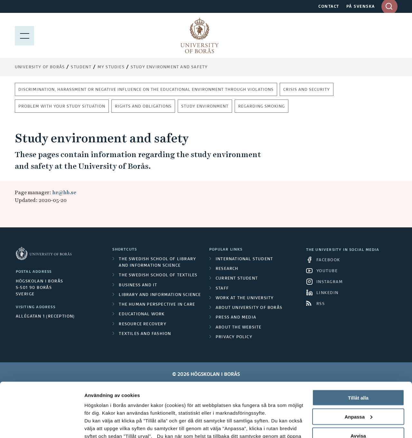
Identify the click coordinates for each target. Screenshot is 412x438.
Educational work (141, 314)
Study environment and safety (169, 67)
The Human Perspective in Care (157, 304)
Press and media (236, 317)
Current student (237, 278)
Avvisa (358, 384)
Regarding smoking (261, 106)
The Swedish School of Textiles (158, 275)
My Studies (111, 67)
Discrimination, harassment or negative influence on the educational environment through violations (146, 90)
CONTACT (328, 7)
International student (244, 259)
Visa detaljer (98, 425)
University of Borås (40, 67)
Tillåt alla (358, 346)
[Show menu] (24, 35)
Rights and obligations (143, 106)
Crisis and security (306, 90)
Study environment (205, 106)
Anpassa (358, 365)
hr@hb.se (64, 192)
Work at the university (245, 298)
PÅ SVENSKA (360, 7)
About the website (238, 327)
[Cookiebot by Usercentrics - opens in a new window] (42, 425)
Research (227, 269)
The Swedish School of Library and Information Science (157, 262)
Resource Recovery (142, 324)
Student (81, 67)
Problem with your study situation (61, 106)
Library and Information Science (160, 295)
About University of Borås (249, 308)
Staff (222, 288)
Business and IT (138, 285)
